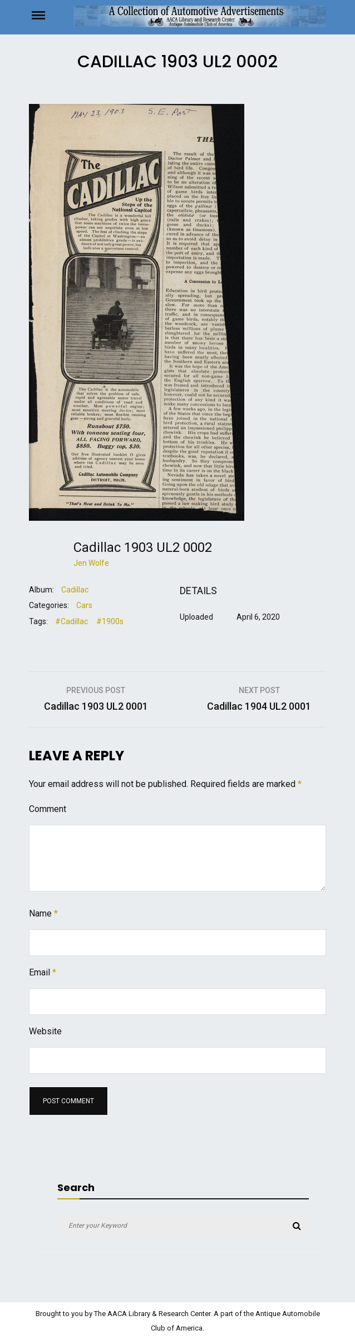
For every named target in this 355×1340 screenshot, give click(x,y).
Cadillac (74, 589)
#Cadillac (71, 621)
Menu (51, 14)
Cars (84, 605)
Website (45, 1031)
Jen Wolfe (91, 563)
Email (42, 972)
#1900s (110, 621)
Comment (47, 809)
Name (43, 913)
